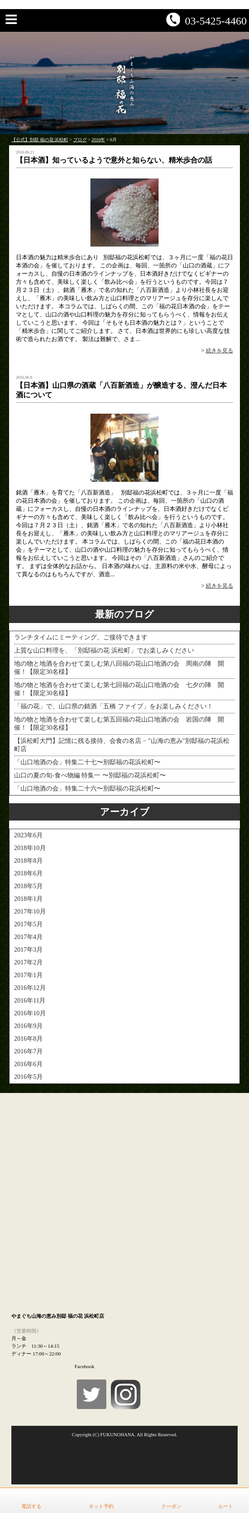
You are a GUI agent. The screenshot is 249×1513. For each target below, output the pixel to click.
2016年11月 (29, 1000)
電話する (31, 1506)
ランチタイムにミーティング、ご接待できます (81, 637)
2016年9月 (28, 1026)
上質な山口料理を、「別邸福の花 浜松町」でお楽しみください (104, 650)
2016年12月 (30, 987)
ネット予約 (101, 1506)
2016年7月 (28, 1051)
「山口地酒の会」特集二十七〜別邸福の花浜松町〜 (87, 762)
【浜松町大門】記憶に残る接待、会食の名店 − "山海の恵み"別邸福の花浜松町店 (121, 744)
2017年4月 (28, 937)
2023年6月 (28, 835)
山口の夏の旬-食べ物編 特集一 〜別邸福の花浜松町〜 (90, 775)
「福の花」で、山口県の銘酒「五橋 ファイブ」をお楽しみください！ (113, 706)
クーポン (171, 1506)
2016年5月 (28, 1076)
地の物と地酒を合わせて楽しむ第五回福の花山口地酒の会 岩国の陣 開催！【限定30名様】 (119, 723)
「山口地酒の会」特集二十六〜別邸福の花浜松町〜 (87, 788)
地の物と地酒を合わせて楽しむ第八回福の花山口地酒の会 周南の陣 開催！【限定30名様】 (119, 667)
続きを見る (219, 350)
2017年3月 (28, 949)
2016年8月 (28, 1038)
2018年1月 (28, 898)
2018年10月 (30, 848)
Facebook (85, 1366)
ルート (225, 1506)
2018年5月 (28, 886)
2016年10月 (30, 1013)
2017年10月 (30, 911)
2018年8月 (28, 860)
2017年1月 (28, 975)
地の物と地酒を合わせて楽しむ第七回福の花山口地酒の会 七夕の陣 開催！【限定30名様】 (119, 689)
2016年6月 (28, 1064)
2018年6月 (28, 873)
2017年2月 (28, 962)
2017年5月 (28, 924)
